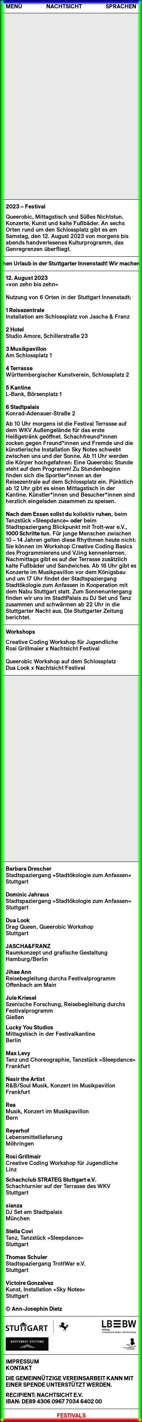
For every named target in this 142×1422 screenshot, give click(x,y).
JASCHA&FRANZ (28, 946)
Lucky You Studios (29, 1027)
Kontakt (19, 1368)
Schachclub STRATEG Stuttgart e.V (50, 1180)
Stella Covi (19, 1231)
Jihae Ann (18, 972)
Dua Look (18, 920)
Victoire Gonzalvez (29, 1283)
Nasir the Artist (25, 1079)
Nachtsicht (64, 6)
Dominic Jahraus (27, 895)
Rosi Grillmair (23, 1157)
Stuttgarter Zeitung (98, 611)
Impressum (22, 1362)
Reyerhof (17, 1131)
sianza (14, 1206)
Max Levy (18, 1053)
